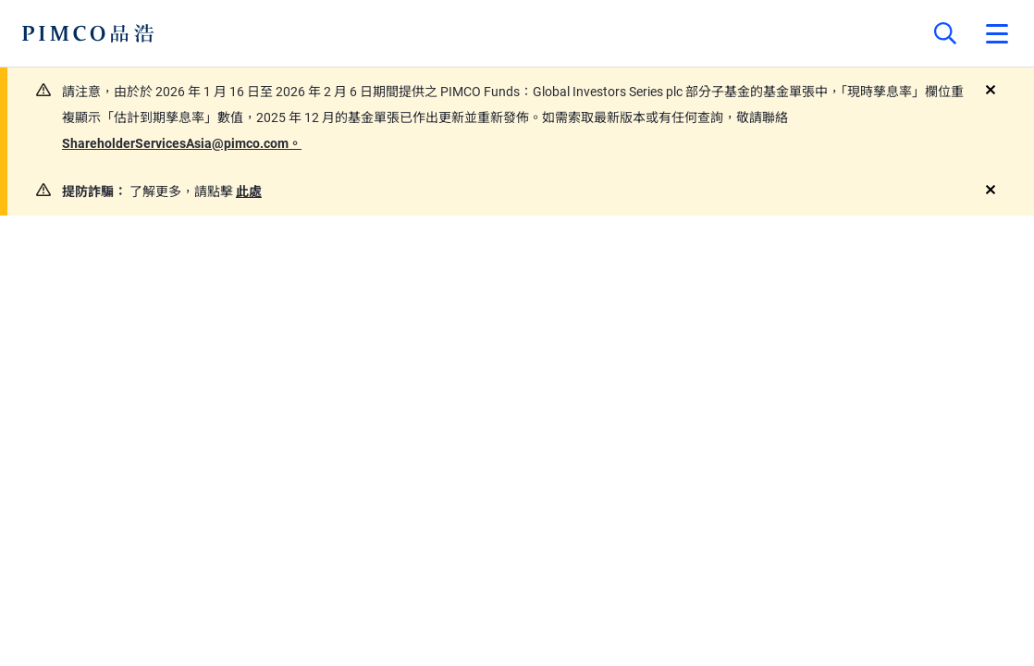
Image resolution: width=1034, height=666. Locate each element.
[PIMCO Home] (88, 33)
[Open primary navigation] (997, 33)
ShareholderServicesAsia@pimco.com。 (182, 143)
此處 (249, 191)
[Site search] (945, 33)
